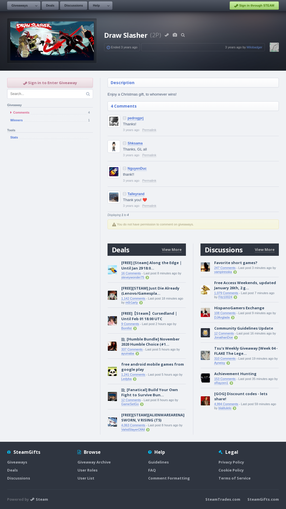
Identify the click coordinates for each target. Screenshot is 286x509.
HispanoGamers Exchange (239, 307)
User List (86, 478)
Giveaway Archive (94, 462)
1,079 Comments (226, 293)
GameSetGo (130, 404)
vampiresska (223, 272)
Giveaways (19, 5)
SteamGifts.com (263, 499)
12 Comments (131, 400)
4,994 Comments (226, 404)
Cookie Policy (231, 470)
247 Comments (225, 268)
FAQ (152, 470)
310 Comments (225, 358)
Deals (50, 5)
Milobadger (254, 47)
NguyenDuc (137, 169)
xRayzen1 (221, 383)
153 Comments (225, 379)
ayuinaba (127, 353)
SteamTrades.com (222, 499)
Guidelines (158, 462)
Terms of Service (235, 478)
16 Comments (131, 273)
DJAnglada (222, 317)
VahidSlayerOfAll (133, 429)
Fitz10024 (225, 297)
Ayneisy (219, 363)
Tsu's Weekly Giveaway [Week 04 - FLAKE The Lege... (246, 351)
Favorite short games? (235, 262)
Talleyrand (136, 194)
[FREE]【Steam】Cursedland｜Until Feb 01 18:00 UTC (149, 316)
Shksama (135, 143)
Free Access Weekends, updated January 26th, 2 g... (245, 285)
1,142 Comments (133, 298)
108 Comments (225, 313)
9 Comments (130, 324)
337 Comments (132, 349)
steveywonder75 (132, 277)
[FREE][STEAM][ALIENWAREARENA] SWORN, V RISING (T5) (152, 417)
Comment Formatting (169, 478)
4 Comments (124, 106)
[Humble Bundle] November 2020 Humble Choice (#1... (150, 341)
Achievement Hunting (235, 373)
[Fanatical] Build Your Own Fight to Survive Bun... (149, 392)
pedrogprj (136, 118)
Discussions (73, 5)
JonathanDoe (223, 337)
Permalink (149, 130)
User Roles (88, 470)
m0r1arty (132, 302)
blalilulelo (225, 408)
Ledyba (126, 379)
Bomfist (126, 328)
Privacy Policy (231, 462)
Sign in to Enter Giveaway (50, 82)
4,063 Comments (133, 425)
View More (172, 249)
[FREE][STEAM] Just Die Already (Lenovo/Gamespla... (150, 291)
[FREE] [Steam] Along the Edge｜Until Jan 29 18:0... (151, 265)
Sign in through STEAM (254, 6)
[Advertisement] (53, 204)
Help (96, 5)
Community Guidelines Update (243, 328)
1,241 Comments (133, 374)
